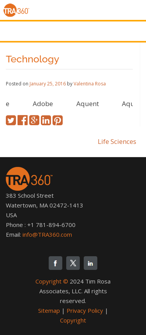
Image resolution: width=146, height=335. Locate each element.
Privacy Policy (85, 310)
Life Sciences (117, 141)
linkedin (90, 263)
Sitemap (49, 310)
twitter (73, 263)
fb (55, 263)
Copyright (73, 320)
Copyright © (51, 281)
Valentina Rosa (90, 83)
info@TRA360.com (47, 234)
